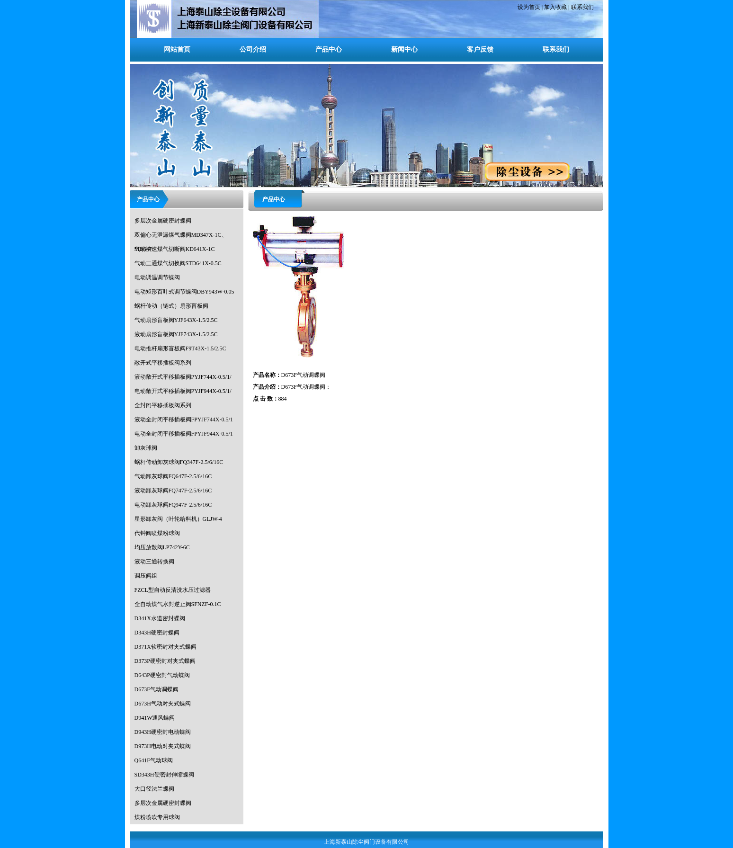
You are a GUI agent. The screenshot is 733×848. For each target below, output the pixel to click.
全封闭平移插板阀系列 (162, 405)
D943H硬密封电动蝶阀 (162, 732)
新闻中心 (404, 49)
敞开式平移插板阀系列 (162, 362)
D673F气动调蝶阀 (156, 689)
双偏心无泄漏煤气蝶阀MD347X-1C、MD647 (180, 237)
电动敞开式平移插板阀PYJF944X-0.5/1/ (183, 391)
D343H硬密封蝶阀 (156, 632)
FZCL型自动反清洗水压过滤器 (172, 590)
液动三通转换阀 (154, 561)
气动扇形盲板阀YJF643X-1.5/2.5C (176, 320)
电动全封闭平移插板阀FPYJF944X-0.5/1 (183, 433)
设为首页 (529, 7)
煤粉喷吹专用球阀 (157, 817)
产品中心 (328, 49)
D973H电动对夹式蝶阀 (162, 746)
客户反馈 (480, 49)
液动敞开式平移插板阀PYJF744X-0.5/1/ (183, 377)
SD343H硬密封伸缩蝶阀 (164, 774)
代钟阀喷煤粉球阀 (157, 533)
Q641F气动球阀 (153, 760)
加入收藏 (555, 7)
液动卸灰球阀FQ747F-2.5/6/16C (173, 490)
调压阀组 (145, 575)
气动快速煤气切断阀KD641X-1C (174, 249)
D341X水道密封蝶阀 (159, 618)
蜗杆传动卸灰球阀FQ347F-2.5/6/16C (178, 462)
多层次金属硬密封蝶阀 (162, 220)
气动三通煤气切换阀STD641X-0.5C (178, 263)
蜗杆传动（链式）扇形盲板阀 (171, 306)
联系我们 (582, 7)
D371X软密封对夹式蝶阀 (165, 646)
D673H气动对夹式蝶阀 (162, 703)
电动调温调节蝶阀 (157, 277)
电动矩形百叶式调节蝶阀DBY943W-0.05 (184, 291)
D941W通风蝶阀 (154, 717)
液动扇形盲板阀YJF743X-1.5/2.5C (176, 334)
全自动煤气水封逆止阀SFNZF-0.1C (177, 604)
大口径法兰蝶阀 (154, 789)
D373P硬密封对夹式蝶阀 (165, 661)
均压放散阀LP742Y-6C (162, 547)
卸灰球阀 (145, 448)
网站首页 (177, 49)
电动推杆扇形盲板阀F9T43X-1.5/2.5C (180, 348)
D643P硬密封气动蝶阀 (162, 675)
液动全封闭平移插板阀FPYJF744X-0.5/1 (183, 419)
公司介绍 (253, 49)
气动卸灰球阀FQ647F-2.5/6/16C (173, 476)
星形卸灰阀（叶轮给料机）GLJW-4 (178, 519)
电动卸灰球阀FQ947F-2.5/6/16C (173, 504)
